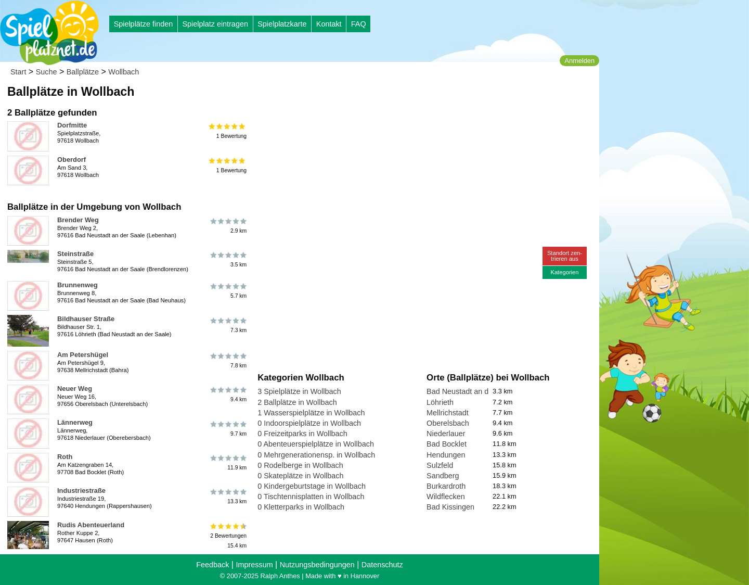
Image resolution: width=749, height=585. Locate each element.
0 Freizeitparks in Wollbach (302, 433)
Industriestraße (81, 490)
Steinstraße (75, 254)
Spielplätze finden (143, 24)
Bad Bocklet (447, 444)
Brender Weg (78, 220)
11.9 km (228, 462)
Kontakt (329, 24)
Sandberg (443, 476)
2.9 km (228, 226)
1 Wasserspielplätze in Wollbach (311, 413)
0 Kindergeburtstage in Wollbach (311, 486)
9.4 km (228, 394)
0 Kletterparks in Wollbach (300, 507)
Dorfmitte (72, 125)
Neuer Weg (74, 388)
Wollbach (123, 72)
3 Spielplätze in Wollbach (299, 391)
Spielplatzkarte (281, 24)
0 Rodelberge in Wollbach (300, 465)
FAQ (358, 24)
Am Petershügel (82, 355)
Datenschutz (382, 565)
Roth (64, 457)
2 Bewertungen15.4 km (228, 536)
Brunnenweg (77, 285)
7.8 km (228, 360)
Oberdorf (71, 159)
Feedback (212, 565)
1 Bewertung (228, 131)
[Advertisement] (375, 99)
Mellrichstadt (448, 413)
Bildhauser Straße (85, 319)
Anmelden (579, 61)
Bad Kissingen (450, 507)
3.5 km (228, 260)
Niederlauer (446, 433)
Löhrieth (440, 402)
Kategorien (564, 272)
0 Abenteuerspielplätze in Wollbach (315, 444)
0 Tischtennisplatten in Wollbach (310, 496)
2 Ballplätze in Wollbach (297, 402)
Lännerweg (75, 422)
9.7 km (228, 428)
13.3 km (228, 496)
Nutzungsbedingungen (317, 565)
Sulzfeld (440, 465)
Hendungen (446, 455)
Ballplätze (83, 72)
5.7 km (228, 291)
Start (18, 72)
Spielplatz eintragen (215, 24)
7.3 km (228, 325)
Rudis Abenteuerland (90, 525)
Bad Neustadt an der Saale (471, 391)
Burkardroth (446, 486)
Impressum (254, 565)
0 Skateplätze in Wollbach (300, 476)
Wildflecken (446, 496)
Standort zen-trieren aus (564, 256)
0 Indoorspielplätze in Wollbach (309, 423)
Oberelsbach (448, 423)
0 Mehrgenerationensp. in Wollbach (316, 455)
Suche (46, 72)
